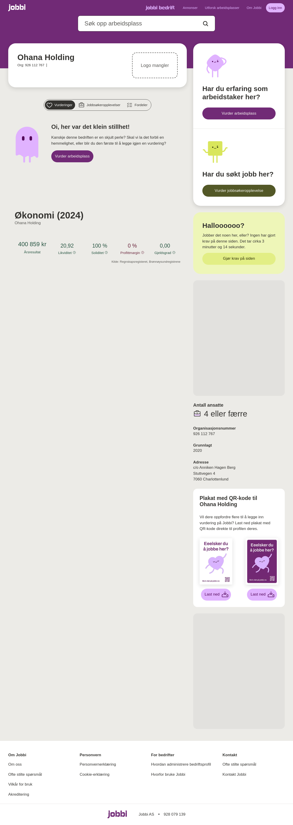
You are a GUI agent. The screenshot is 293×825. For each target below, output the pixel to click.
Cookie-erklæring (94, 774)
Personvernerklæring (98, 764)
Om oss (15, 764)
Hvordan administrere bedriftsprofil (181, 764)
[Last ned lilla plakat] (262, 595)
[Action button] (206, 24)
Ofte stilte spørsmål (25, 774)
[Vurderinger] (60, 105)
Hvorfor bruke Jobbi (168, 774)
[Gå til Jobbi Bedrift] (160, 8)
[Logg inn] (275, 7)
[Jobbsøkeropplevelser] (100, 105)
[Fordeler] (137, 105)
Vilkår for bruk (20, 784)
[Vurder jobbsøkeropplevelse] (239, 191)
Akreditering (18, 794)
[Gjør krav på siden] (239, 259)
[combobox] (146, 23)
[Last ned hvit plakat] (216, 595)
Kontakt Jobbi (234, 774)
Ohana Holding (28, 223)
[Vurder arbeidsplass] (72, 156)
